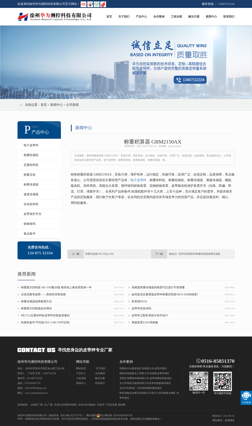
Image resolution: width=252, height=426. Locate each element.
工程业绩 (176, 16)
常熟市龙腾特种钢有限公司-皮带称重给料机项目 (146, 378)
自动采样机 (31, 204)
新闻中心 (211, 16)
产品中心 (141, 16)
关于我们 (124, 16)
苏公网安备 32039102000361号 (114, 415)
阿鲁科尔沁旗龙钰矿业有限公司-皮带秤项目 (143, 368)
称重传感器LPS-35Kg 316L (99, 254)
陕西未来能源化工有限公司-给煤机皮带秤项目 (144, 373)
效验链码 (30, 223)
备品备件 (30, 233)
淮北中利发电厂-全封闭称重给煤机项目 (141, 388)
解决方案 (194, 16)
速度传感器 (31, 194)
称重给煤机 (31, 155)
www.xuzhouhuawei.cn (36, 393)
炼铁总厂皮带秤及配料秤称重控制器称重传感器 (194, 254)
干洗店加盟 (111, 404)
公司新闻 (72, 104)
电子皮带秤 (31, 145)
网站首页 (81, 368)
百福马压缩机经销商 (65, 404)
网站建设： (218, 420)
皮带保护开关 (32, 214)
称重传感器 (31, 184)
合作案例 (158, 16)
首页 (109, 16)
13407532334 (226, 4)
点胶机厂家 (36, 404)
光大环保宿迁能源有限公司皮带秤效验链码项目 (145, 383)
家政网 (121, 404)
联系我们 (228, 16)
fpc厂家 (48, 404)
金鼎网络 (229, 420)
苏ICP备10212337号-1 (72, 415)
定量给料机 (31, 165)
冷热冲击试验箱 (86, 404)
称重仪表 (30, 174)
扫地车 (100, 404)
